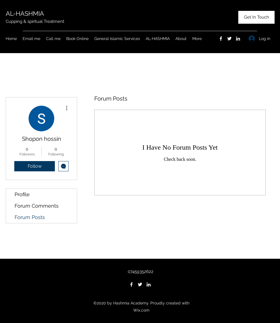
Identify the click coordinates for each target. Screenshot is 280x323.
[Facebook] (221, 38)
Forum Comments (37, 206)
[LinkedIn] (238, 38)
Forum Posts (30, 217)
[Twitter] (229, 38)
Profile (22, 194)
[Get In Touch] (256, 17)
